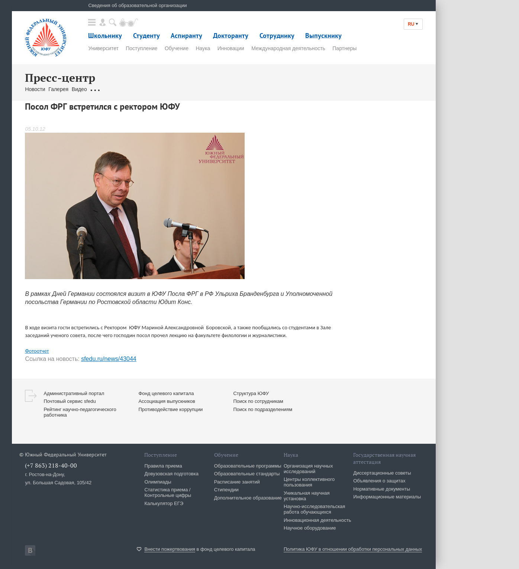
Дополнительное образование (248, 498)
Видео (79, 89)
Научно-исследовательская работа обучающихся (314, 509)
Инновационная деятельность (317, 520)
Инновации (230, 48)
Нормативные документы (381, 489)
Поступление (141, 48)
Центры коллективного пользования (309, 482)
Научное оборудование (310, 528)
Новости (35, 89)
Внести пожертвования (169, 549)
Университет (103, 48)
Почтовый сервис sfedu (69, 401)
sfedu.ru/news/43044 (108, 359)
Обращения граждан (115, 89)
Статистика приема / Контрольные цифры (167, 492)
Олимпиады (157, 482)
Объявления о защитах (379, 481)
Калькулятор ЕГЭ (163, 503)
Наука (203, 48)
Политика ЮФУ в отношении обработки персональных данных (353, 549)
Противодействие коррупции (170, 409)
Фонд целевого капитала (166, 393)
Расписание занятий (237, 482)
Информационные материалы (387, 497)
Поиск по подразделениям (262, 409)
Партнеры (344, 48)
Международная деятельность (288, 48)
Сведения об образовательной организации (137, 5)
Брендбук (200, 89)
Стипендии (226, 489)
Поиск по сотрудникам (258, 401)
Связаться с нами (165, 89)
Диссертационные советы (382, 473)
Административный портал (73, 393)
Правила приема (163, 466)
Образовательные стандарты (247, 473)
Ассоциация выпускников (166, 401)
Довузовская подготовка (171, 473)
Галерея (58, 89)
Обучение (176, 48)
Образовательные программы (247, 466)
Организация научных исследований (308, 468)
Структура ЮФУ (251, 393)
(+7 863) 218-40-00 (51, 465)
